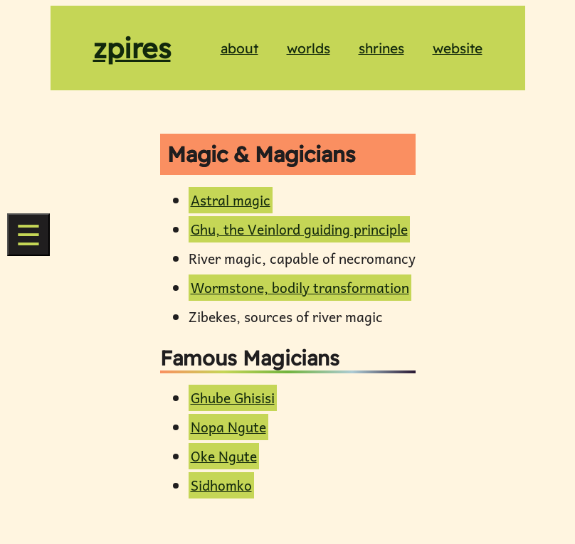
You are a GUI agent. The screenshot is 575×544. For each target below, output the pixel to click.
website (457, 48)
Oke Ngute (224, 456)
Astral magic (230, 200)
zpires (132, 48)
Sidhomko (221, 485)
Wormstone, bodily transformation (300, 288)
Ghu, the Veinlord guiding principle (299, 229)
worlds (308, 48)
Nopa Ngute (228, 427)
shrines (381, 48)
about (239, 48)
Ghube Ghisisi (233, 398)
